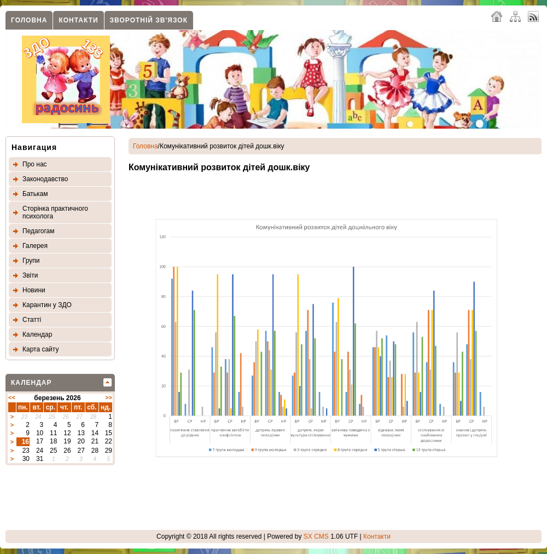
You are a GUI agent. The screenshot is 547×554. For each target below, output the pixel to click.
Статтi (31, 320)
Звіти (30, 275)
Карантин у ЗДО (47, 305)
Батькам (35, 194)
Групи (31, 260)
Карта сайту (40, 349)
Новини (33, 290)
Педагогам (38, 231)
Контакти (78, 20)
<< (11, 397)
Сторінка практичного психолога (55, 212)
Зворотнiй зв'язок (149, 20)
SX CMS (316, 536)
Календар (37, 334)
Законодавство (45, 179)
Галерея (35, 246)
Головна (29, 20)
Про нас (34, 164)
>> (108, 397)
